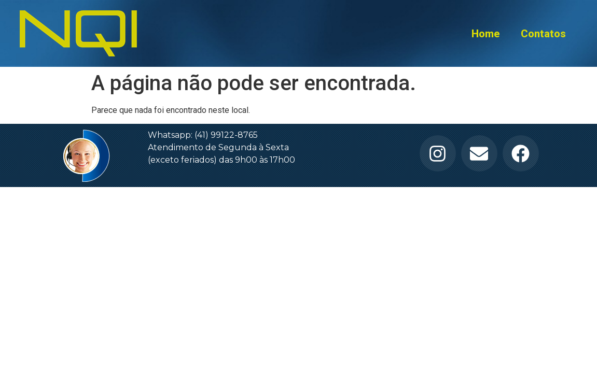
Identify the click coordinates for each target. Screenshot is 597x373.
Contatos (543, 33)
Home (485, 33)
